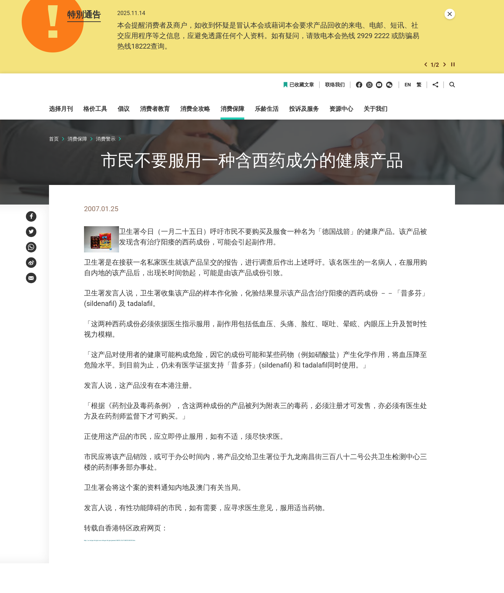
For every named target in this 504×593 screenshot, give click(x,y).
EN (408, 88)
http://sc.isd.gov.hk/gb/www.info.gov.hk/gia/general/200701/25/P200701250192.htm (217, 542)
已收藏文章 (298, 89)
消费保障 (77, 142)
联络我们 (335, 89)
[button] (426, 67)
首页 (54, 142)
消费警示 (105, 142)
